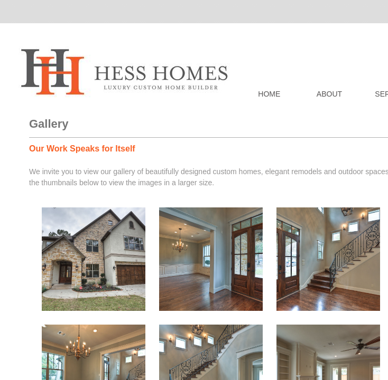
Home (269, 94)
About (329, 94)
